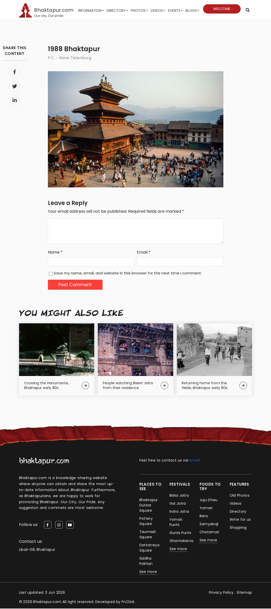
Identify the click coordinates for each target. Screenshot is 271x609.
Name (55, 252)
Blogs (191, 10)
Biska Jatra (179, 495)
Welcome (221, 8)
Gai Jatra (177, 503)
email (195, 460)
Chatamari (210, 532)
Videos (157, 10)
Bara (204, 516)
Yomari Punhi (176, 522)
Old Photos (240, 495)
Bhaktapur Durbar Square (148, 505)
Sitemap (244, 592)
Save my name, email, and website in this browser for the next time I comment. (128, 273)
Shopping (238, 527)
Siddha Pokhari (146, 561)
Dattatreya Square (149, 548)
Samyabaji (209, 524)
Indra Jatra (179, 511)
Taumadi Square (147, 535)
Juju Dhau (209, 500)
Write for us (240, 519)
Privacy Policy (221, 592)
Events (174, 10)
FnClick (128, 602)
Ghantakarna (181, 541)
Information (90, 10)
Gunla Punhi (180, 533)
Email (143, 252)
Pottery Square (146, 521)
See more (148, 572)
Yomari (206, 508)
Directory (116, 10)
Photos (138, 10)
